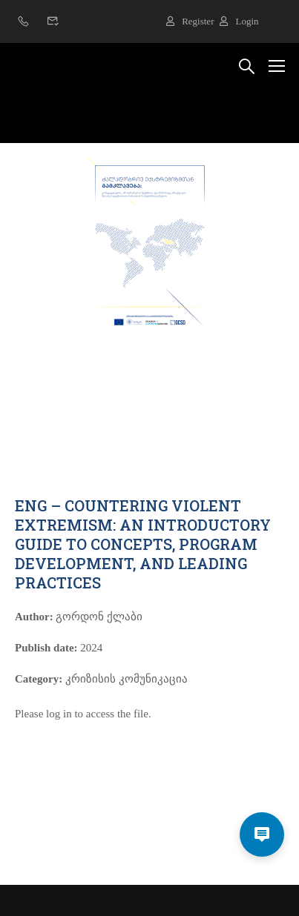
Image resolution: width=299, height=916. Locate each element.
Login (239, 21)
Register (190, 21)
